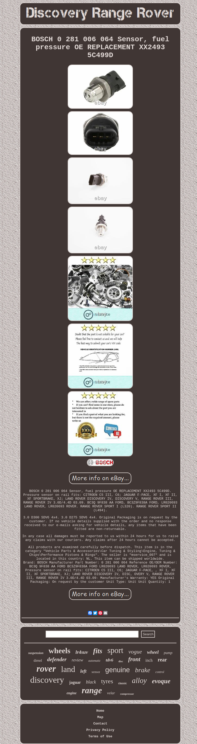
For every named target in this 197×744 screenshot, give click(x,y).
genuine (117, 670)
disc (120, 661)
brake (142, 670)
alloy (139, 680)
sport (115, 650)
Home (100, 711)
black (91, 682)
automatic (94, 660)
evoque (161, 681)
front (134, 659)
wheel (153, 652)
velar (111, 693)
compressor (127, 693)
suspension (35, 653)
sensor (96, 672)
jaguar (75, 682)
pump (168, 653)
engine (72, 693)
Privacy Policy (100, 730)
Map (100, 717)
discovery (47, 680)
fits (97, 651)
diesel (38, 660)
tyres (107, 681)
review (77, 660)
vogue (135, 651)
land (68, 669)
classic (122, 683)
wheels (59, 650)
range (92, 690)
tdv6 (109, 660)
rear (162, 659)
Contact (100, 724)
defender (57, 659)
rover (46, 669)
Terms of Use (100, 736)
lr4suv (81, 652)
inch (149, 660)
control (159, 672)
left (83, 671)
